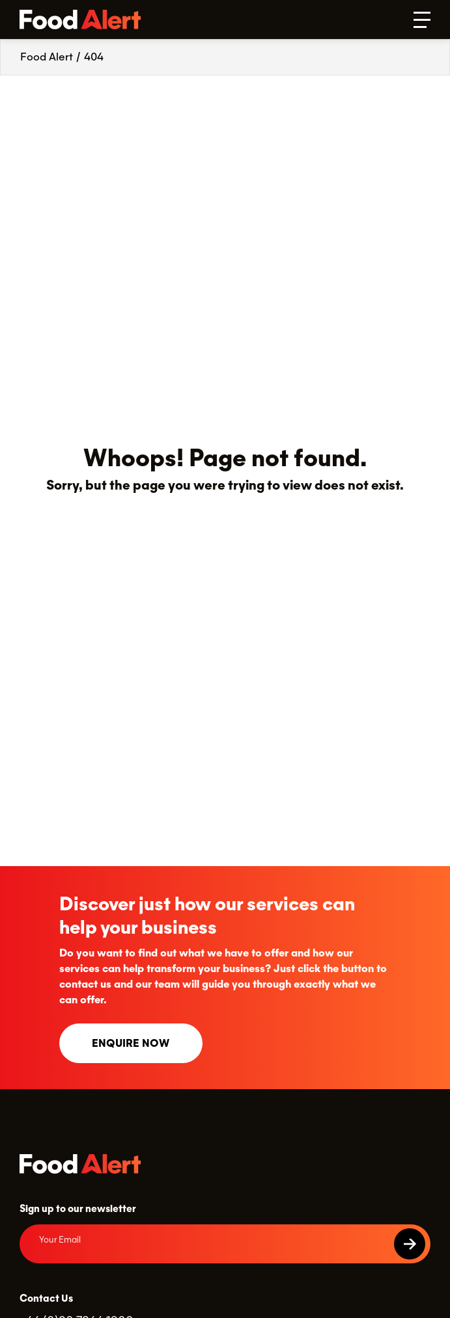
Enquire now (130, 1043)
